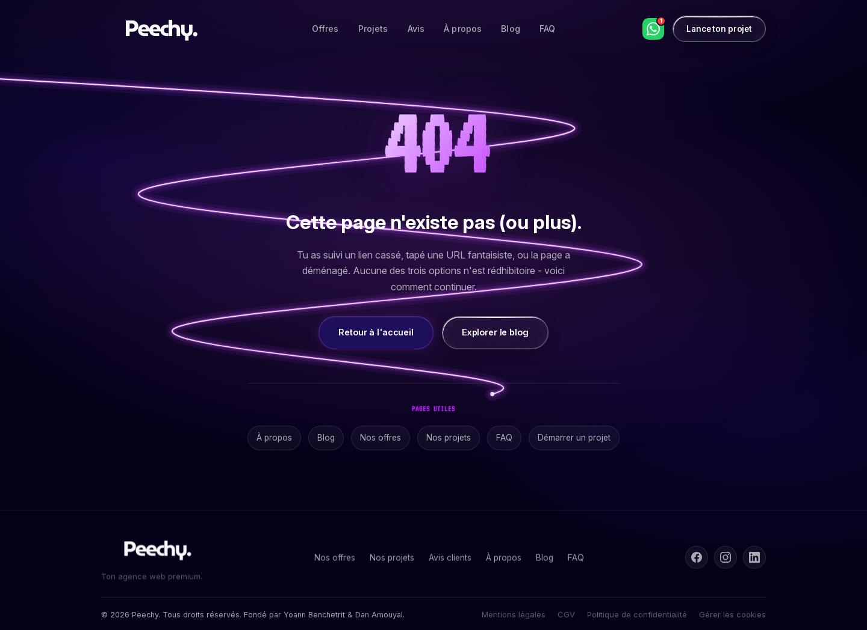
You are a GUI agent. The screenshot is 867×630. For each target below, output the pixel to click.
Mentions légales (513, 614)
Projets (373, 28)
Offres (325, 28)
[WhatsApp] (653, 29)
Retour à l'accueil (375, 332)
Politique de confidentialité (637, 614)
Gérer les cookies (732, 614)
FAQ (547, 28)
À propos (463, 28)
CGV (566, 614)
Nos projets (448, 437)
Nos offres (380, 437)
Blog (510, 28)
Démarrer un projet (574, 437)
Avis (416, 28)
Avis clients (450, 559)
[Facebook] (696, 557)
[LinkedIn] (754, 557)
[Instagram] (725, 557)
